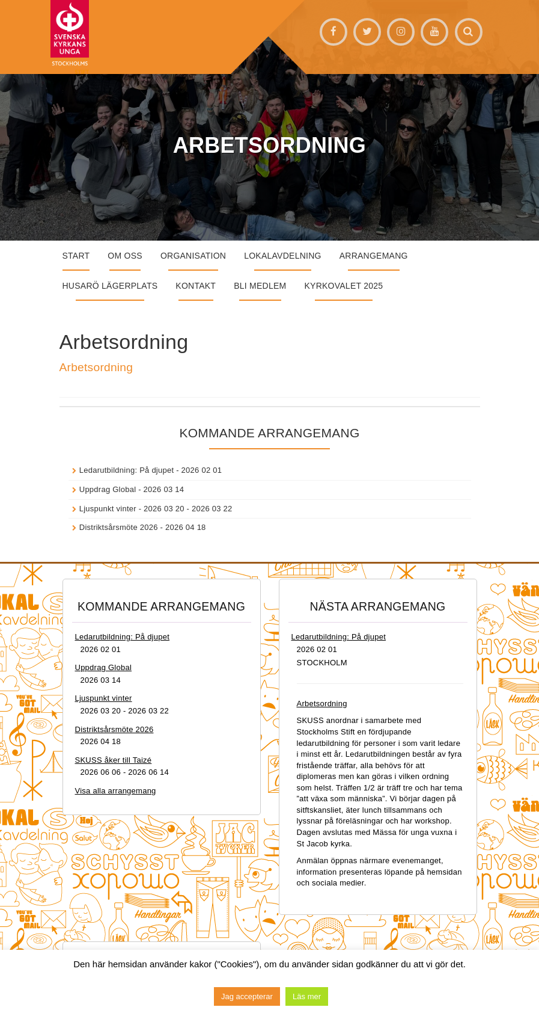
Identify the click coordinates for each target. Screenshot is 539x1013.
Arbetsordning (96, 367)
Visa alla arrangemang (115, 790)
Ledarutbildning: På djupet (126, 470)
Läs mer (307, 996)
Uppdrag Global (107, 489)
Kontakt (195, 286)
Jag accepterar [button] (247, 996)
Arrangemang (374, 255)
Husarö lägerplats (110, 286)
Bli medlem (260, 286)
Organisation (193, 255)
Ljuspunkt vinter (107, 508)
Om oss (125, 255)
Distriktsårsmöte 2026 (118, 527)
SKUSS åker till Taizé (113, 760)
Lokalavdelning (282, 255)
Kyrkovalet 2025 (343, 286)
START (76, 255)
